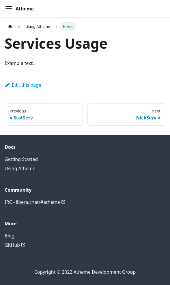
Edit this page (23, 85)
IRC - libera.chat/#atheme (35, 202)
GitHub (15, 245)
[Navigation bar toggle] (9, 8)
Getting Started (21, 159)
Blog (9, 236)
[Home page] (10, 26)
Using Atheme (20, 168)
